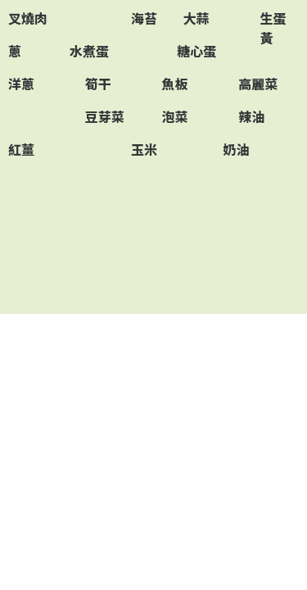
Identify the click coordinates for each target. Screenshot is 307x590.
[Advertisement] (153, 239)
